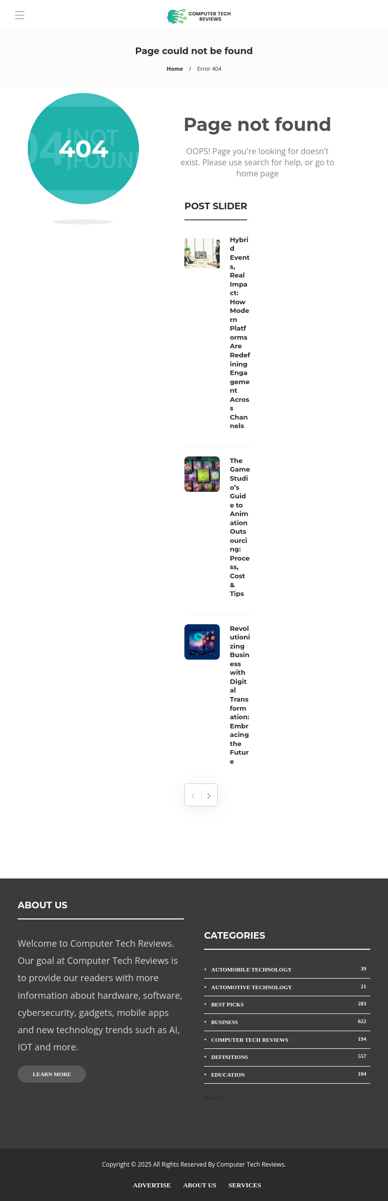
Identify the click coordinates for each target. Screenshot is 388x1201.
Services (244, 1185)
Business (290, 1021)
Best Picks (290, 1003)
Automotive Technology (290, 986)
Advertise (152, 1185)
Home (175, 68)
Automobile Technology (290, 969)
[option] (217, 503)
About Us (199, 1185)
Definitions (290, 1056)
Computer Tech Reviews (290, 1039)
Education (290, 1074)
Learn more (52, 1074)
